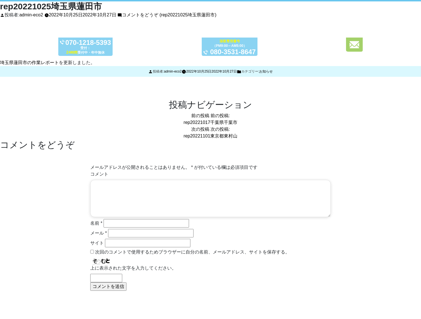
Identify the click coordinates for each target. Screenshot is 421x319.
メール (98, 233)
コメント (99, 174)
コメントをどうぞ (169, 14)
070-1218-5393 (88, 42)
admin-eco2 (31, 14)
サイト (97, 243)
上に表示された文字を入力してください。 (133, 268)
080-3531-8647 (233, 52)
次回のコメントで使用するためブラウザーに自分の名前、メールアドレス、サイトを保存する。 (192, 252)
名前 (96, 223)
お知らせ (266, 71)
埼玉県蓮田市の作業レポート (29, 62)
